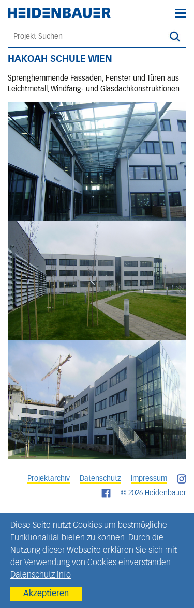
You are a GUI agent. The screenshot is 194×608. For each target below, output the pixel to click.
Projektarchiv (48, 478)
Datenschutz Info (40, 575)
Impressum (149, 478)
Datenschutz (100, 478)
